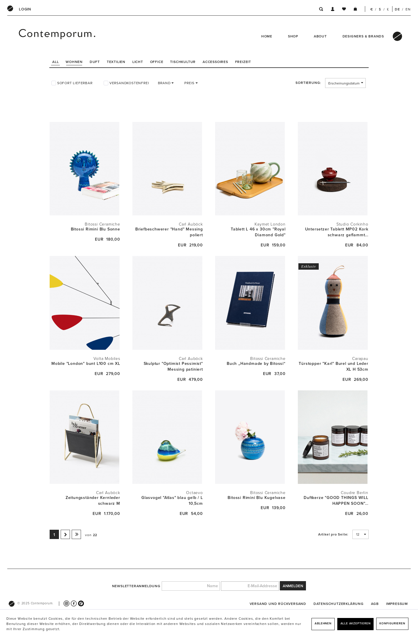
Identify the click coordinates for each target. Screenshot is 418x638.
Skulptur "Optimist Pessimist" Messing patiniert (173, 366)
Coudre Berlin (354, 492)
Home (266, 36)
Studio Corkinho (352, 224)
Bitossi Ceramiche (102, 224)
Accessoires (215, 62)
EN (408, 9)
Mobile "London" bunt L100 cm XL (85, 363)
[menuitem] (25, 9)
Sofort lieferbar (75, 83)
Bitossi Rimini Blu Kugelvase (256, 497)
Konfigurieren (392, 623)
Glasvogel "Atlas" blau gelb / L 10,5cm (172, 500)
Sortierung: (308, 83)
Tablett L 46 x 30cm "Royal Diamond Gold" (258, 232)
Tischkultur (183, 62)
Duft (95, 62)
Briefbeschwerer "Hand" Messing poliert (169, 232)
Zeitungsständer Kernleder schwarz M (93, 500)
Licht (137, 62)
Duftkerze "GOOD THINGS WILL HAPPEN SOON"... (336, 500)
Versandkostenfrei (129, 83)
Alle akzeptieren (355, 623)
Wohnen (74, 62)
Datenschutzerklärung (339, 604)
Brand (165, 83)
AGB (375, 604)
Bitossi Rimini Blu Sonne (95, 229)
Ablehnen (323, 623)
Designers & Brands (363, 36)
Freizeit (243, 62)
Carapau (360, 358)
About (320, 36)
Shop (293, 36)
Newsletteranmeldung (136, 586)
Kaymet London (270, 224)
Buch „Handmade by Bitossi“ (256, 363)
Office (156, 62)
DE (397, 9)
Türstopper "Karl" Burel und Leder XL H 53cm (333, 366)
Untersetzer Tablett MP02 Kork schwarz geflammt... (336, 232)
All (55, 62)
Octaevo (194, 492)
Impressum (397, 604)
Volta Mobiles (106, 358)
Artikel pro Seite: (333, 534)
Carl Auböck (191, 224)
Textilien (116, 62)
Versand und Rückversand (278, 604)
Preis (190, 83)
